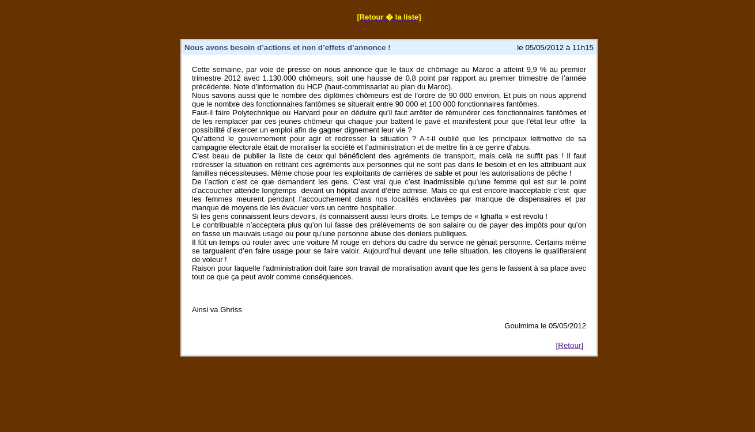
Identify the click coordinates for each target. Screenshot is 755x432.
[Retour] (569, 345)
